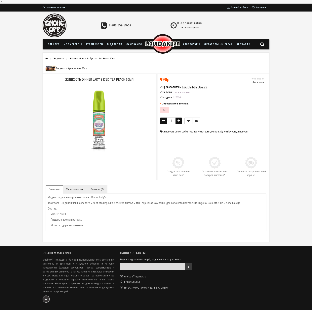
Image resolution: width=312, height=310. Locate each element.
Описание (54, 189)
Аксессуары (191, 44)
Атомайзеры (94, 44)
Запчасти (244, 44)
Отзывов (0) (97, 189)
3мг (165, 110)
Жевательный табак (218, 44)
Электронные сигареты (65, 44)
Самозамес (134, 44)
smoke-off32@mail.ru (135, 276)
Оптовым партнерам (54, 7)
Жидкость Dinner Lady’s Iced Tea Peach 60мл (92, 58)
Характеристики (75, 189)
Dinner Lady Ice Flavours (223, 131)
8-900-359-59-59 (120, 25)
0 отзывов (258, 82)
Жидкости (114, 44)
